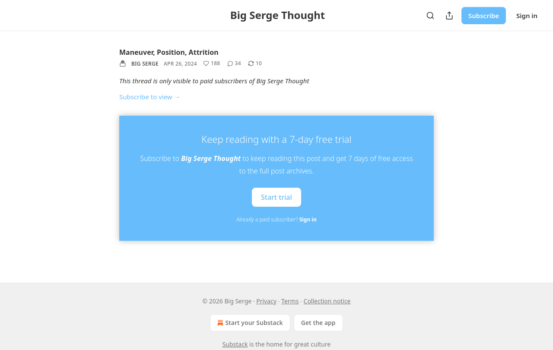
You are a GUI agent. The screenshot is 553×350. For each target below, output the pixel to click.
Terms (290, 301)
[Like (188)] (211, 63)
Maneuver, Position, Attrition (169, 52)
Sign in (526, 15)
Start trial (276, 197)
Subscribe (483, 15)
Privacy (266, 301)
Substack (235, 344)
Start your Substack (249, 323)
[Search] (430, 15)
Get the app (318, 322)
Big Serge (145, 63)
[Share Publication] (449, 15)
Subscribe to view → (150, 96)
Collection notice (327, 301)
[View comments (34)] (234, 63)
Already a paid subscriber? (276, 219)
